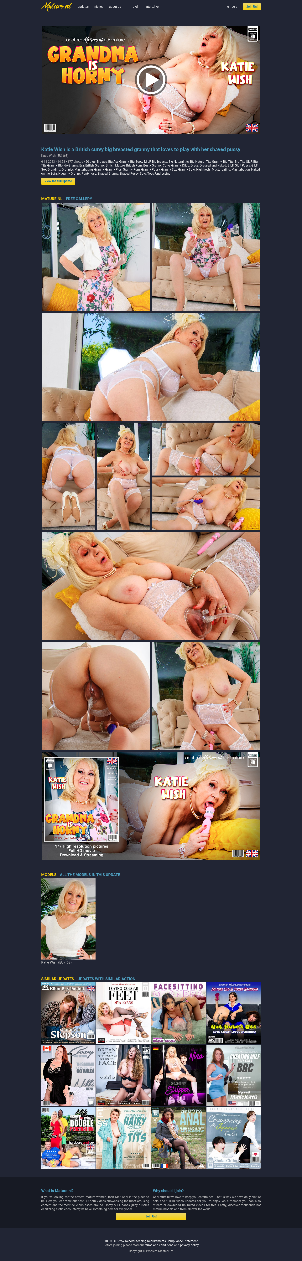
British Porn (134, 165)
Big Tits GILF (243, 161)
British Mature (115, 165)
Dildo (185, 165)
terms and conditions (159, 1245)
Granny (99, 169)
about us (115, 6)
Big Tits (228, 161)
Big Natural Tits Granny (206, 161)
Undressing (162, 173)
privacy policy (189, 1245)
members (231, 6)
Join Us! (252, 6)
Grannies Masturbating (77, 169)
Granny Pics (113, 169)
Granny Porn (131, 169)
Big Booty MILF (140, 161)
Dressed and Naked (213, 165)
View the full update (58, 181)
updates (83, 6)
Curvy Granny (172, 165)
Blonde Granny (68, 165)
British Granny (94, 165)
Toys (150, 173)
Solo (143, 173)
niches (98, 6)
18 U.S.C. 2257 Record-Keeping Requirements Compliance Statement (151, 1241)
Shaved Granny (107, 173)
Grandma (54, 169)
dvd (135, 6)
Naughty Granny (69, 173)
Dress (194, 165)
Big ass (102, 161)
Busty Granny (152, 165)
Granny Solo (186, 169)
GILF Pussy (242, 165)
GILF (230, 165)
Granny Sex (169, 169)
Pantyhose (89, 173)
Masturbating (221, 169)
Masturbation (241, 169)
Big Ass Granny (118, 161)
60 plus (91, 161)
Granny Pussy (150, 169)
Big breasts (159, 161)
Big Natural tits (179, 161)
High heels (203, 169)
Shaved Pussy (128, 173)
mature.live (151, 6)
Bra (81, 165)
